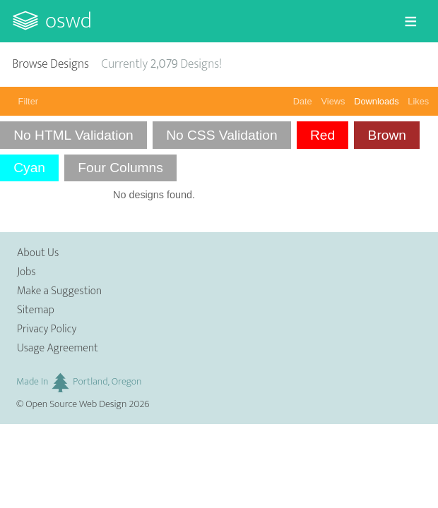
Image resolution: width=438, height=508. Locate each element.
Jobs (26, 272)
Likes (418, 101)
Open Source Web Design (75, 404)
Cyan (29, 167)
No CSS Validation (222, 135)
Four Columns (120, 167)
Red (322, 135)
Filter (28, 101)
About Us (38, 252)
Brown (387, 135)
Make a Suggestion (59, 291)
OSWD (68, 21)
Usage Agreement (57, 348)
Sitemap (35, 310)
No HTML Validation (73, 135)
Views (333, 101)
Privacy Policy (46, 329)
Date (302, 101)
